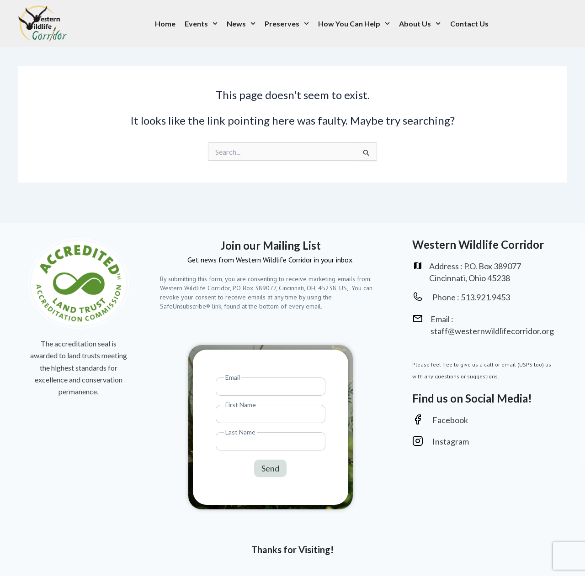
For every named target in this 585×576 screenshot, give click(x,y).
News (241, 23)
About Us (420, 23)
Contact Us (469, 23)
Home (165, 23)
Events (201, 23)
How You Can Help (354, 23)
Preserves (287, 23)
